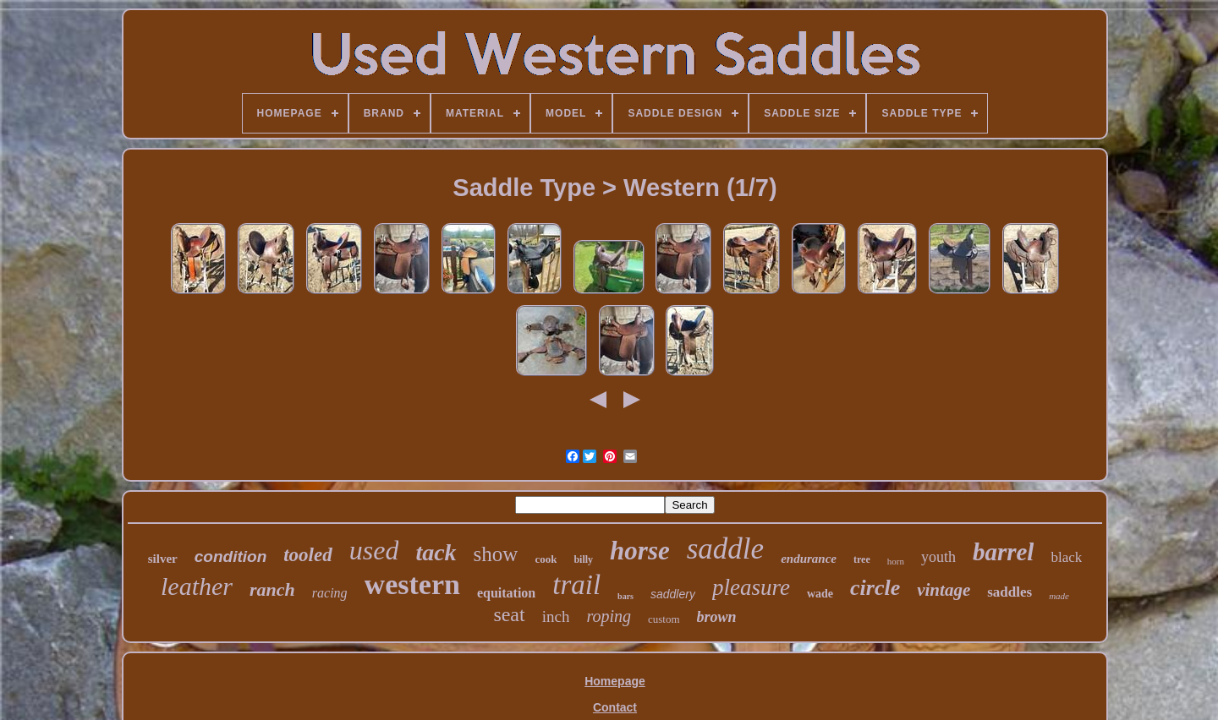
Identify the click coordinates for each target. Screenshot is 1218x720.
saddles (1009, 592)
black (1066, 557)
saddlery (672, 594)
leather (197, 586)
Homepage (614, 681)
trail (576, 585)
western (412, 584)
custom (664, 619)
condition (230, 556)
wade (820, 593)
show (496, 554)
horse (640, 550)
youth (938, 556)
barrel (1003, 551)
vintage (943, 590)
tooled (307, 554)
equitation (506, 593)
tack (435, 552)
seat (508, 614)
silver (163, 558)
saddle (725, 548)
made (1059, 596)
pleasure (751, 587)
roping (608, 616)
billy (583, 559)
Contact (615, 707)
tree (861, 559)
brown (717, 616)
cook (546, 559)
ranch (272, 589)
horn (895, 561)
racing (330, 593)
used (374, 550)
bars (625, 596)
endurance (809, 558)
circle (875, 587)
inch (556, 616)
